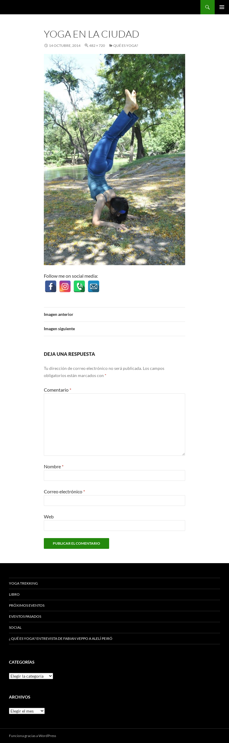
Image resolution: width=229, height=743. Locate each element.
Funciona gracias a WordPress (32, 735)
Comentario (57, 390)
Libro (14, 594)
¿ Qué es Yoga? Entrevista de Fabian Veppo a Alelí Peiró (60, 638)
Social (15, 627)
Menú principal (222, 7)
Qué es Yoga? (125, 45)
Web (49, 516)
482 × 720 (97, 45)
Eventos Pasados (25, 616)
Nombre (54, 466)
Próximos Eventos (26, 605)
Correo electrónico (64, 491)
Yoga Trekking (23, 583)
